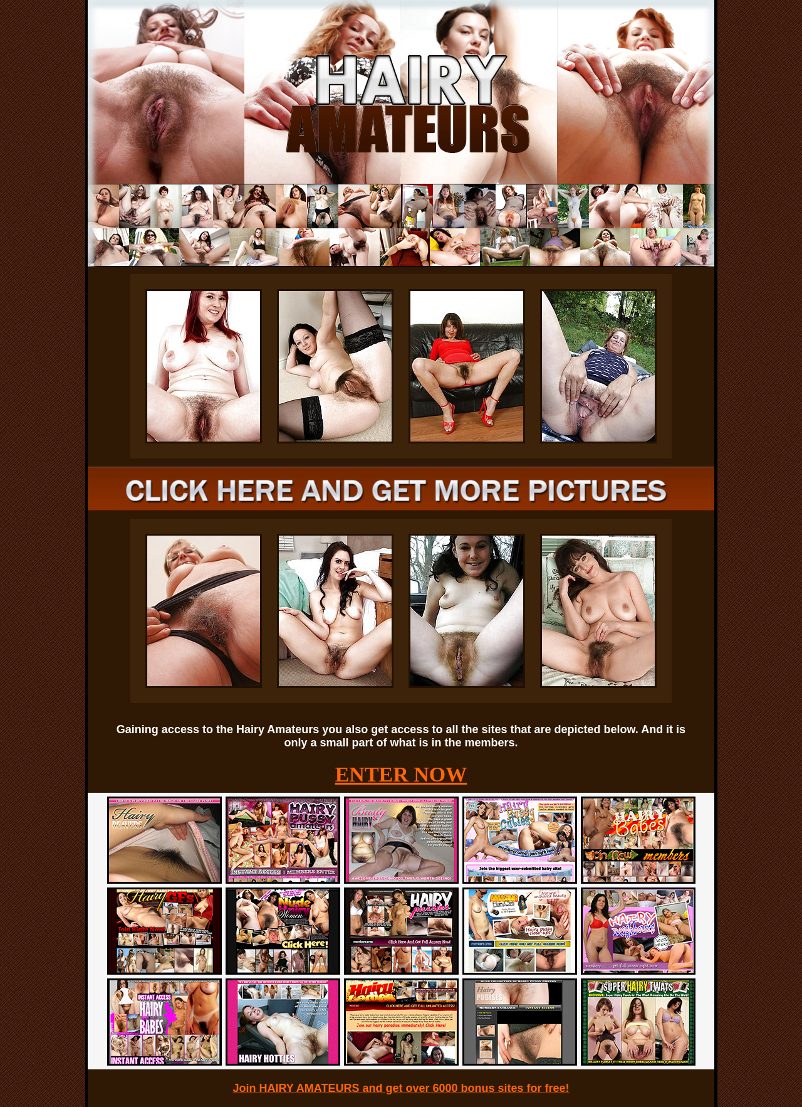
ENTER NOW (401, 774)
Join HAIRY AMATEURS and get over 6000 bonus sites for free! (400, 1088)
